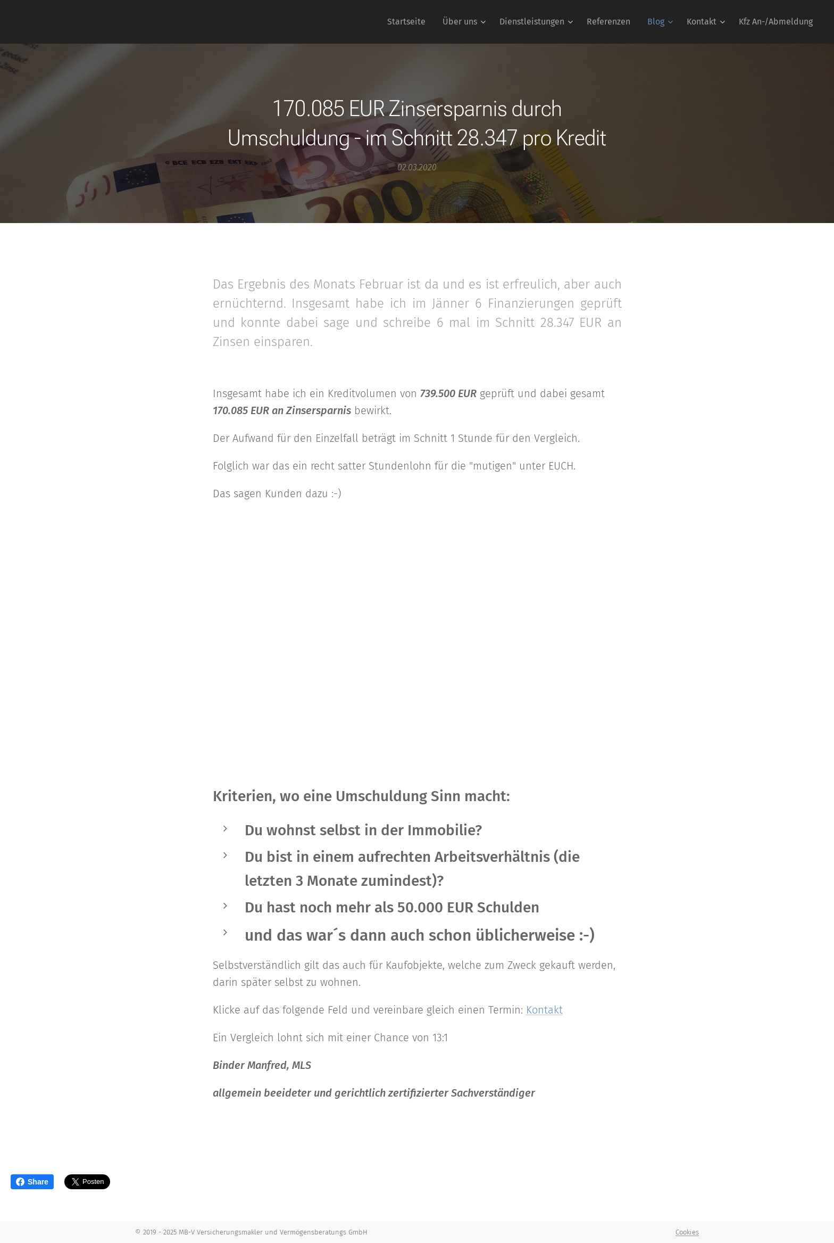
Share (32, 1182)
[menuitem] (409, 22)
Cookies (687, 1232)
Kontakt (544, 1009)
